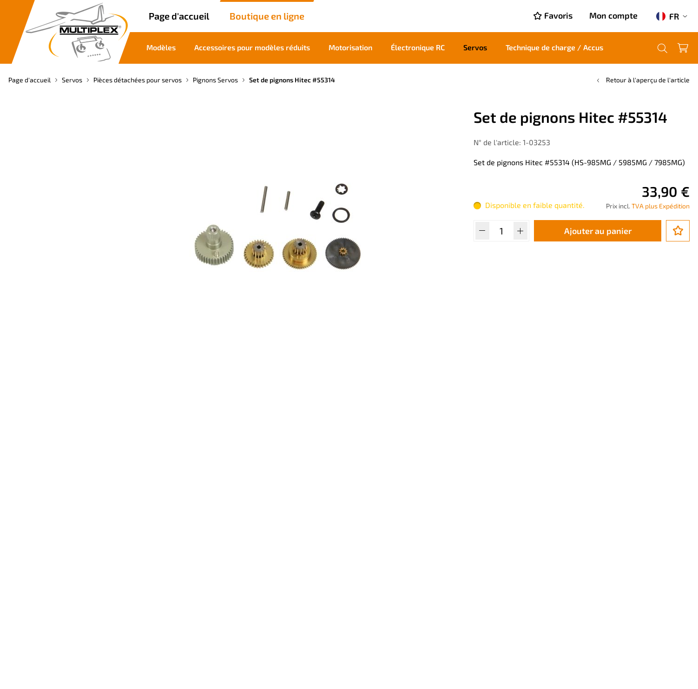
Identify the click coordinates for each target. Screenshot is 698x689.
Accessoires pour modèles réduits (252, 47)
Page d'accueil (179, 15)
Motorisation (350, 47)
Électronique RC (418, 47)
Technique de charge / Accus (554, 47)
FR (667, 16)
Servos (475, 47)
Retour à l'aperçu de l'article (642, 80)
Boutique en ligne (267, 15)
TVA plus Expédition (661, 206)
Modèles (161, 47)
